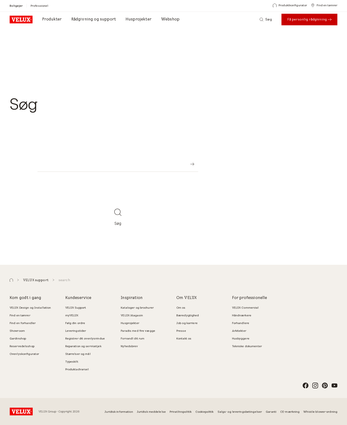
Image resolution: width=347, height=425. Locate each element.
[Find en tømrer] (324, 5)
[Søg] (266, 19)
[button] (11, 280)
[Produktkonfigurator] (290, 5)
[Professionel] (39, 5)
